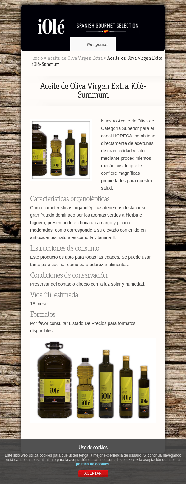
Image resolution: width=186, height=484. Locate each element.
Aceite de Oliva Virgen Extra (75, 58)
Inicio (37, 58)
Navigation (92, 44)
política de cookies (92, 464)
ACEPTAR (93, 473)
